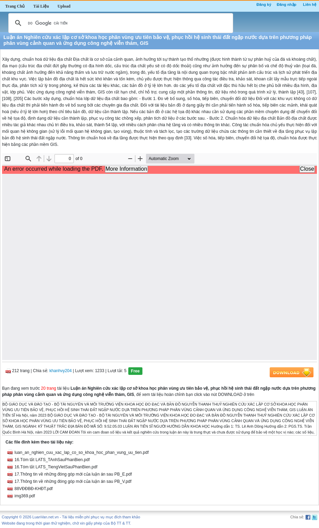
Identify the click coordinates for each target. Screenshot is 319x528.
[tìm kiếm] (119, 23)
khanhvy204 (60, 370)
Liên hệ (309, 4)
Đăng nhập (287, 4)
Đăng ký (264, 4)
